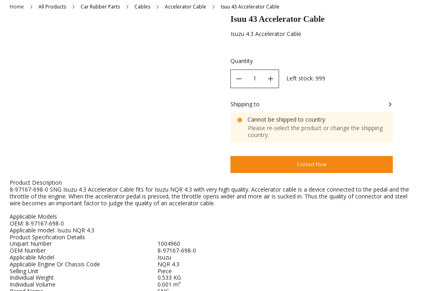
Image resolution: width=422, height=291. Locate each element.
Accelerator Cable (185, 6)
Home (17, 6)
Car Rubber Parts (100, 6)
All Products (52, 6)
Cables (142, 6)
